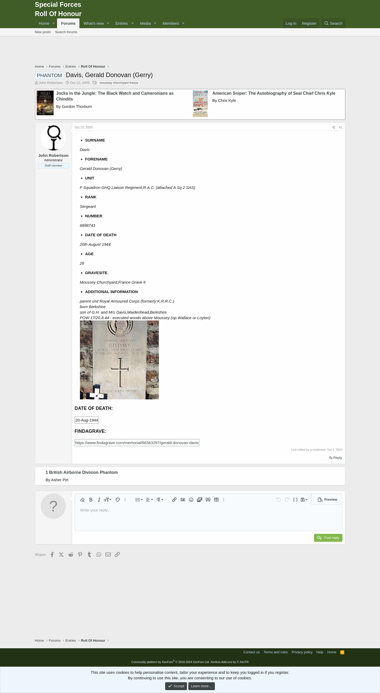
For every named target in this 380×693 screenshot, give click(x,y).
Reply (337, 458)
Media (145, 23)
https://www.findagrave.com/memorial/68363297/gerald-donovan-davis (137, 442)
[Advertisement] (190, 51)
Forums (68, 23)
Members (171, 23)
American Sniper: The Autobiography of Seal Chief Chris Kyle (274, 93)
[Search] (333, 23)
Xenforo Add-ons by (229, 662)
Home (44, 23)
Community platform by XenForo (170, 662)
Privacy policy (302, 652)
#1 (340, 127)
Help (319, 652)
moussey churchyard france (118, 83)
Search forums (66, 32)
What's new (93, 23)
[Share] (333, 127)
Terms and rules (276, 652)
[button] (53, 23)
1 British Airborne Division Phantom (82, 472)
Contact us (251, 652)
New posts (43, 32)
